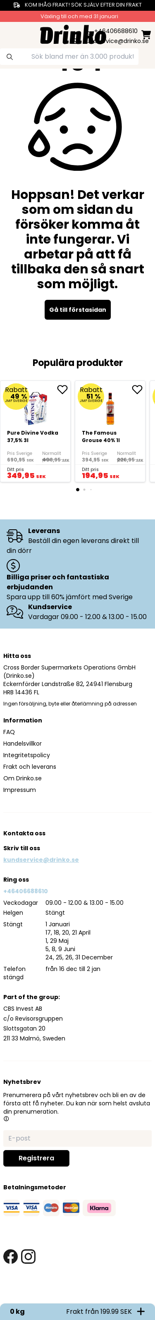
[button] (6, 1119)
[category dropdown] (9, 33)
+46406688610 (25, 891)
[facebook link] (10, 1256)
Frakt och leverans (29, 767)
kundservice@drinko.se (41, 860)
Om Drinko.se (22, 778)
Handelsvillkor (22, 743)
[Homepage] (73, 33)
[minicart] (146, 34)
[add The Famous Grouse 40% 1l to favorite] (138, 389)
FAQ (9, 732)
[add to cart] (59, 471)
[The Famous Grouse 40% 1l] (110, 431)
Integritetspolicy (26, 755)
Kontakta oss (24, 833)
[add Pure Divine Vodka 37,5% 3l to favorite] (63, 389)
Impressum (19, 790)
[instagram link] (28, 1256)
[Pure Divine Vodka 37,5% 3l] (35, 431)
